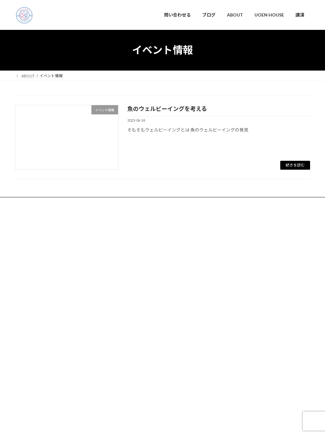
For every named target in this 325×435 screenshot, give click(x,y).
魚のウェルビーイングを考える (167, 108)
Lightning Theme (139, 424)
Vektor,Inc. (220, 424)
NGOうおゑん (162, 396)
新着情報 (129, 306)
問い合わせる (32, 203)
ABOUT (86, 203)
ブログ (62, 203)
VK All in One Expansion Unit (181, 424)
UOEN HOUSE (118, 203)
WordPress (106, 424)
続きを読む (295, 165)
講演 (146, 203)
